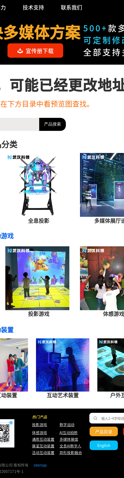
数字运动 (66, 425)
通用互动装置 (40, 439)
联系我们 (71, 7)
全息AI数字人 (70, 446)
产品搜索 (52, 124)
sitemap (40, 465)
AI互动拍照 (68, 433)
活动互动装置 (43, 453)
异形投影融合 (70, 453)
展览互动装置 (40, 446)
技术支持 (33, 7)
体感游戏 (39, 433)
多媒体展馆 (68, 439)
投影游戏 (39, 425)
